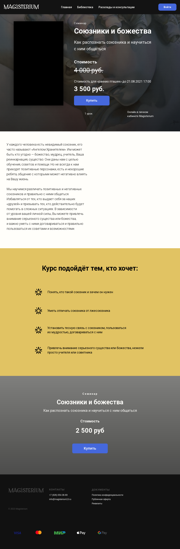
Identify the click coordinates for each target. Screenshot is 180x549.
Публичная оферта (101, 499)
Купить (91, 100)
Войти (167, 7)
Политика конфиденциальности (107, 495)
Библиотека (85, 7)
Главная (66, 7)
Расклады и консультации (117, 7)
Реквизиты (97, 503)
